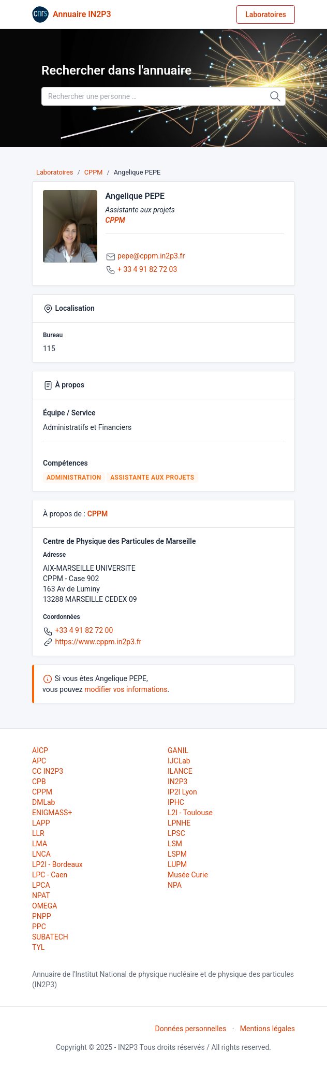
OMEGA (44, 906)
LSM (175, 844)
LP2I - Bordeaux (57, 864)
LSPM (177, 854)
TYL (38, 947)
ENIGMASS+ (52, 812)
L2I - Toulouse (190, 812)
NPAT (41, 895)
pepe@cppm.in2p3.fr (151, 256)
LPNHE (179, 823)
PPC (39, 926)
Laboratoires (265, 14)
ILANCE (180, 771)
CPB (39, 781)
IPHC (176, 802)
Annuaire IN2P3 (82, 14)
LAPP (41, 823)
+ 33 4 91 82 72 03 (147, 269)
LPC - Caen (49, 875)
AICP (40, 750)
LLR (38, 833)
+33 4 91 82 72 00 (84, 630)
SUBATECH (50, 937)
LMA (39, 844)
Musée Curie (188, 875)
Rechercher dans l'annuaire (116, 70)
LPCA (41, 885)
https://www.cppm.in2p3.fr (98, 642)
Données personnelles (190, 1028)
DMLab (43, 802)
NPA (175, 885)
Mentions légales (267, 1028)
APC (39, 761)
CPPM (93, 172)
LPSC (176, 833)
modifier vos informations (125, 689)
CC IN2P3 (47, 771)
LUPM (177, 864)
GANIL (178, 750)
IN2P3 (177, 781)
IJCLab (179, 761)
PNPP (41, 916)
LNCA (41, 854)
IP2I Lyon (182, 792)
